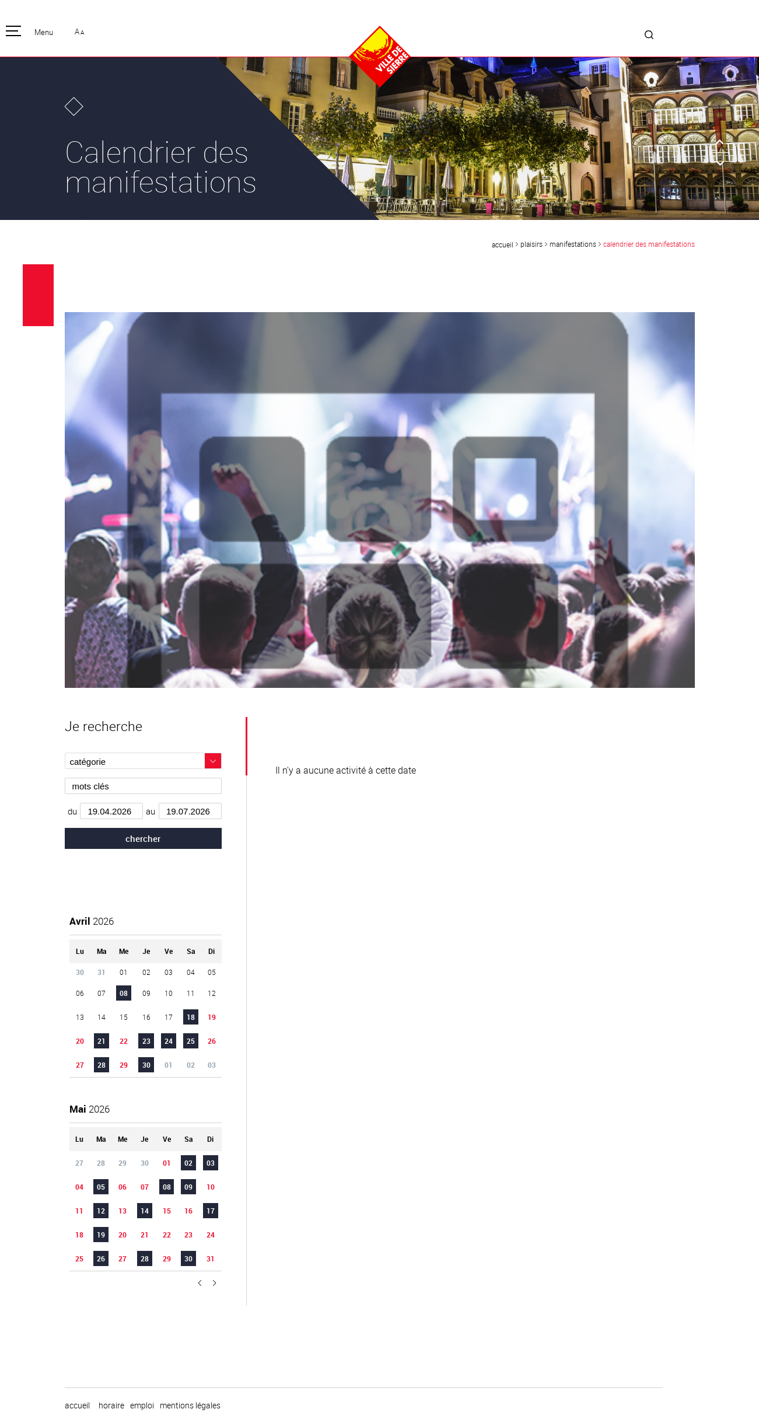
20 (80, 1041)
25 (191, 1041)
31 (211, 1258)
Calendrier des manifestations (649, 244)
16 (188, 1210)
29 (124, 1064)
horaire (111, 1405)
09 (188, 1186)
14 (145, 1210)
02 (188, 1162)
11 (79, 1210)
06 (122, 1186)
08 (124, 993)
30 (146, 1064)
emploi (142, 1405)
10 (211, 1186)
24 (169, 1041)
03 (211, 1162)
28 (101, 1064)
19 (212, 1017)
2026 (91, 921)
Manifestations (573, 244)
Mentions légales (190, 1405)
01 (167, 1162)
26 (212, 1041)
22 (124, 1041)
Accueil (502, 244)
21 (101, 1041)
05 (101, 1186)
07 (145, 1186)
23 (146, 1041)
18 (191, 1017)
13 (122, 1210)
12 (101, 1210)
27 (80, 1064)
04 (79, 1186)
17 (211, 1210)
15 (167, 1210)
